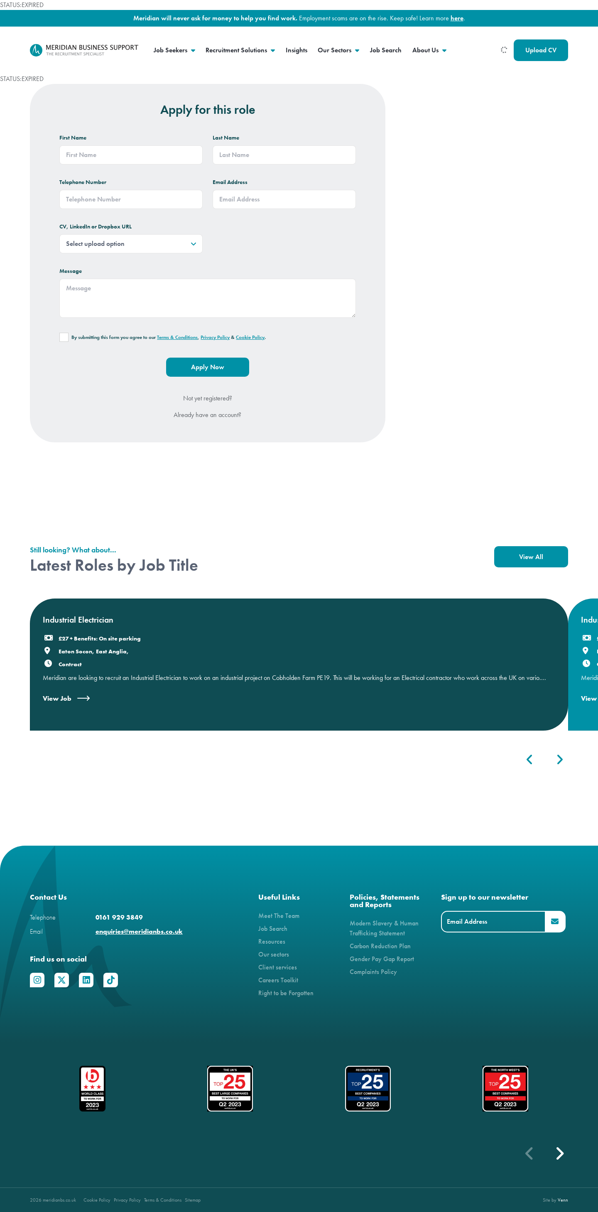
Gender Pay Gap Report (382, 959)
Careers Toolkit (278, 980)
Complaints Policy (373, 972)
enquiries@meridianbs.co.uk (139, 931)
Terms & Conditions (177, 337)
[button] (559, 1153)
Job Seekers (171, 50)
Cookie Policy (250, 337)
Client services (277, 967)
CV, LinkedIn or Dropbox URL (95, 226)
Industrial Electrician (78, 620)
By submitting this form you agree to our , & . (168, 337)
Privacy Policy (215, 337)
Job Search (386, 50)
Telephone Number (82, 182)
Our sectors (273, 954)
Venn (563, 1200)
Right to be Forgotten (286, 993)
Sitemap (193, 1200)
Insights (296, 50)
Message (70, 271)
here (457, 18)
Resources (271, 941)
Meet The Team (278, 916)
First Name (72, 137)
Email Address (230, 182)
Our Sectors (335, 50)
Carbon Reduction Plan (380, 946)
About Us (426, 50)
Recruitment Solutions (237, 50)
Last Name (226, 137)
